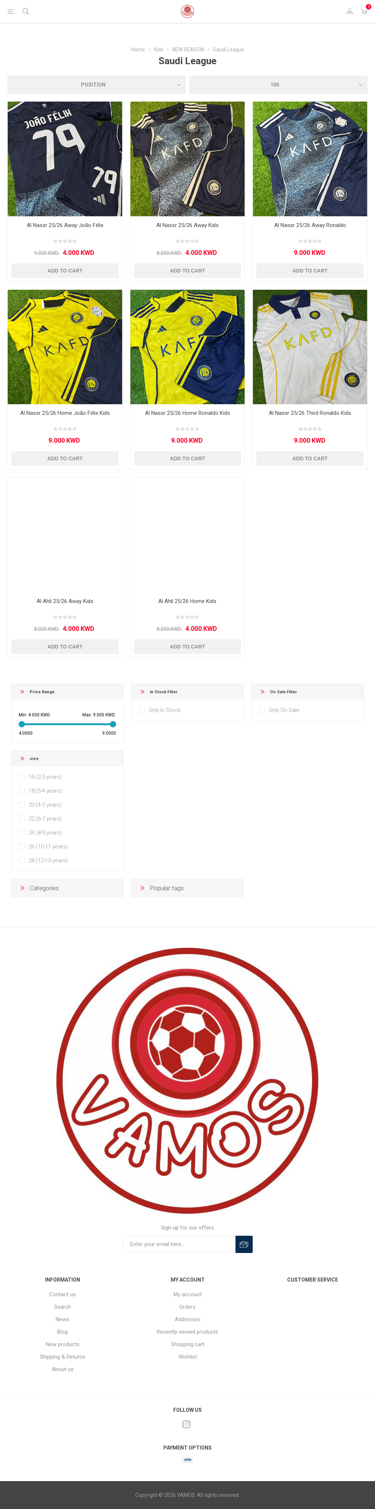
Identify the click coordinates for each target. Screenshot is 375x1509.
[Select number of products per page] (278, 85)
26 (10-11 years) (48, 846)
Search (62, 1307)
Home (138, 49)
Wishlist (187, 1356)
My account (188, 1294)
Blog (62, 1332)
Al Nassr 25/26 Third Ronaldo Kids (310, 413)
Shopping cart (187, 1344)
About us (63, 1369)
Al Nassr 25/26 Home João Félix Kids (65, 413)
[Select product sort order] (96, 85)
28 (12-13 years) (48, 860)
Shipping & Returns (62, 1356)
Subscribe (244, 1244)
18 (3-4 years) (45, 791)
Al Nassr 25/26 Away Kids (187, 225)
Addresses (188, 1319)
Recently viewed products (187, 1332)
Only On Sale (284, 710)
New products (62, 1344)
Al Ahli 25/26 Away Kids (65, 601)
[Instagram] (186, 1424)
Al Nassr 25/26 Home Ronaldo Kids (187, 413)
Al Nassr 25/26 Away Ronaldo (310, 225)
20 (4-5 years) (45, 804)
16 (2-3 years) (45, 777)
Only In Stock (165, 710)
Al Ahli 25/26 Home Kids (187, 601)
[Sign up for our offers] (179, 1244)
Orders (187, 1307)
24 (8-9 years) (45, 832)
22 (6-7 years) (45, 818)
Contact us (62, 1294)
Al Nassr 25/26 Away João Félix (65, 225)
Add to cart (64, 271)
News (62, 1319)
